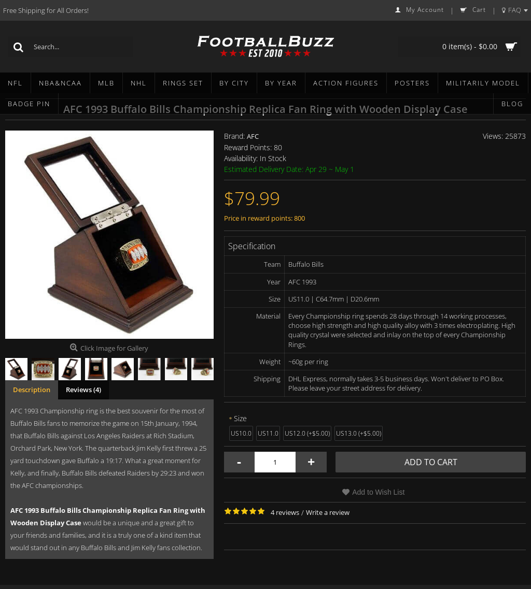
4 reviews (285, 512)
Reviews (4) (83, 389)
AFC (253, 136)
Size (240, 418)
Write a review (328, 512)
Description (31, 389)
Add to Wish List (378, 492)
